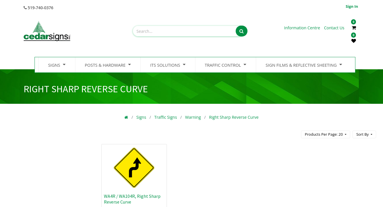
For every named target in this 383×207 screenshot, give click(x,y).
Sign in (352, 6)
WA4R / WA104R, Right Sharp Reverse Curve (132, 198)
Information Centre (302, 27)
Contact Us (334, 27)
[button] (364, 134)
